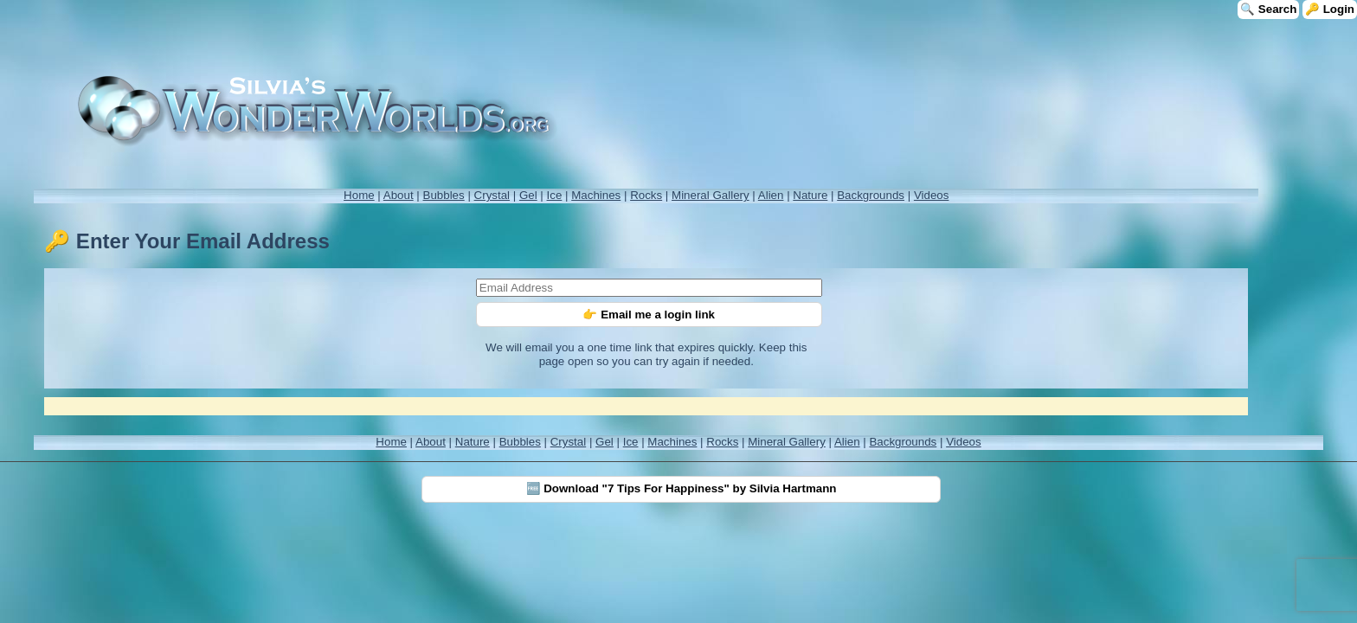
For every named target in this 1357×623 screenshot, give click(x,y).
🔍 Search (1268, 9)
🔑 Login (1329, 9)
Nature (810, 195)
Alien (771, 195)
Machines (596, 195)
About (398, 195)
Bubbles (444, 195)
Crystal (492, 195)
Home (359, 195)
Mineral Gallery (710, 195)
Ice (555, 195)
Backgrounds (870, 195)
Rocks (646, 195)
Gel (528, 195)
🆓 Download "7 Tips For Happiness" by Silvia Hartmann (681, 488)
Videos (931, 195)
